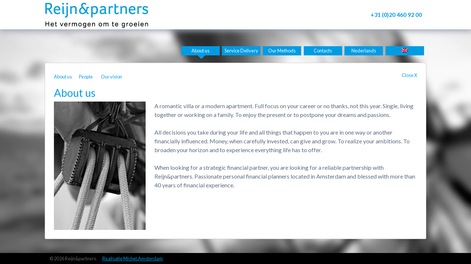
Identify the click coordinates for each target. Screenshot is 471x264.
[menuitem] (405, 50)
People (86, 77)
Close (409, 75)
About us (200, 51)
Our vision (111, 77)
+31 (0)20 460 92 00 (396, 14)
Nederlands (363, 51)
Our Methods (282, 51)
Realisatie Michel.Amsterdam (132, 258)
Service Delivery (241, 51)
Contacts (323, 51)
